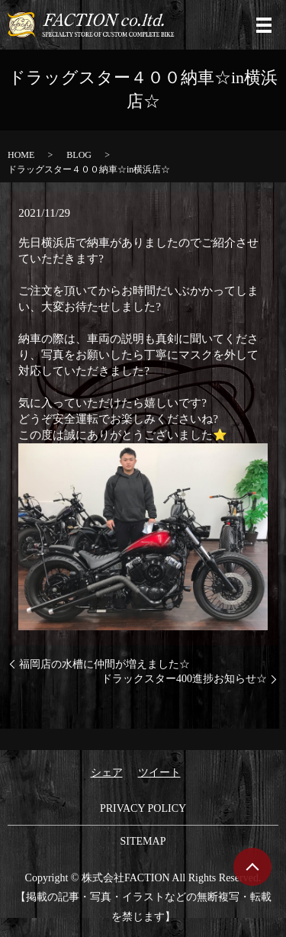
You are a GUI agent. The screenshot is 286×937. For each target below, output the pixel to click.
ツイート (159, 772)
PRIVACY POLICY (143, 808)
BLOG (79, 155)
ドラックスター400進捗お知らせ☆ (184, 678)
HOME (21, 155)
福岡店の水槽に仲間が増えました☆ (104, 664)
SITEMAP (143, 841)
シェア (107, 772)
